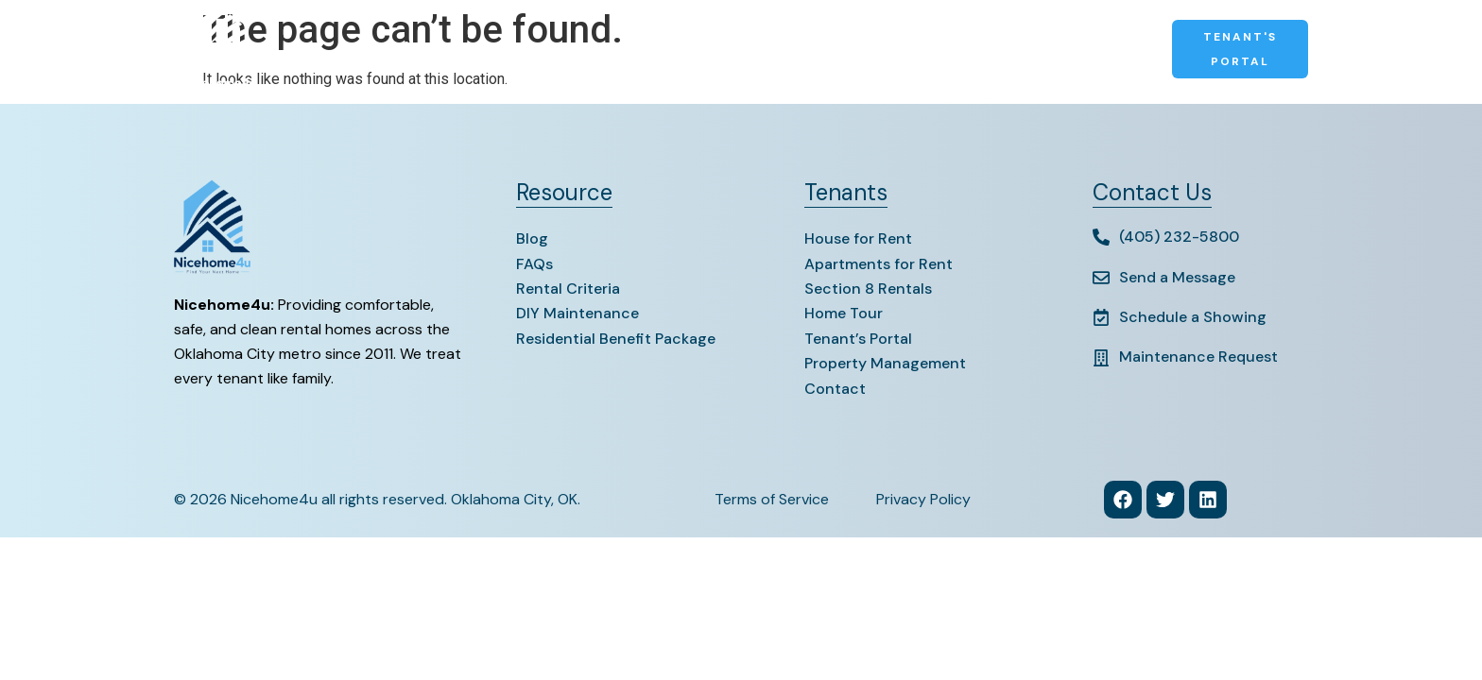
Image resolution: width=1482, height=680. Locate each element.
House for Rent (858, 238)
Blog (532, 238)
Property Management (1030, 49)
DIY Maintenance (577, 313)
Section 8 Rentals (668, 49)
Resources (796, 49)
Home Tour (843, 313)
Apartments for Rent (878, 264)
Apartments (532, 49)
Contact (889, 49)
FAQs (534, 264)
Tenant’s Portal (858, 338)
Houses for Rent (403, 49)
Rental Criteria (568, 288)
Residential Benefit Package (615, 338)
